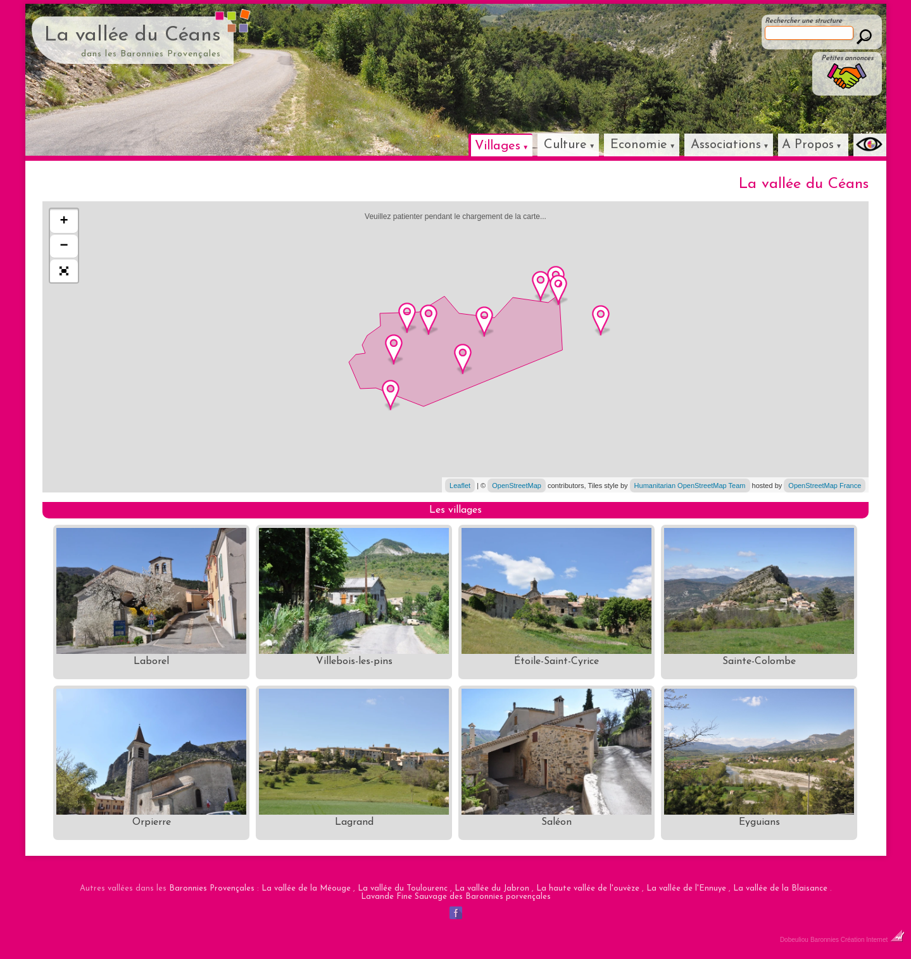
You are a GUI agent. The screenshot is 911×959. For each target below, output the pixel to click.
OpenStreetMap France (824, 485)
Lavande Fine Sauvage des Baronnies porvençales (456, 897)
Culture (565, 145)
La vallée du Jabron (492, 888)
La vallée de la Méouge (306, 888)
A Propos (808, 145)
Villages (497, 146)
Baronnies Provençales (211, 888)
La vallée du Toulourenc (403, 888)
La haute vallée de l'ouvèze (587, 888)
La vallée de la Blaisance (780, 888)
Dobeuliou (794, 939)
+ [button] (64, 221)
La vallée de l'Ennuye (686, 888)
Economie (638, 145)
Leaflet (459, 485)
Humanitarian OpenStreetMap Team (690, 485)
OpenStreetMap (516, 485)
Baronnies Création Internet (857, 939)
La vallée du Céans (132, 35)
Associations (726, 145)
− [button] (64, 246)
